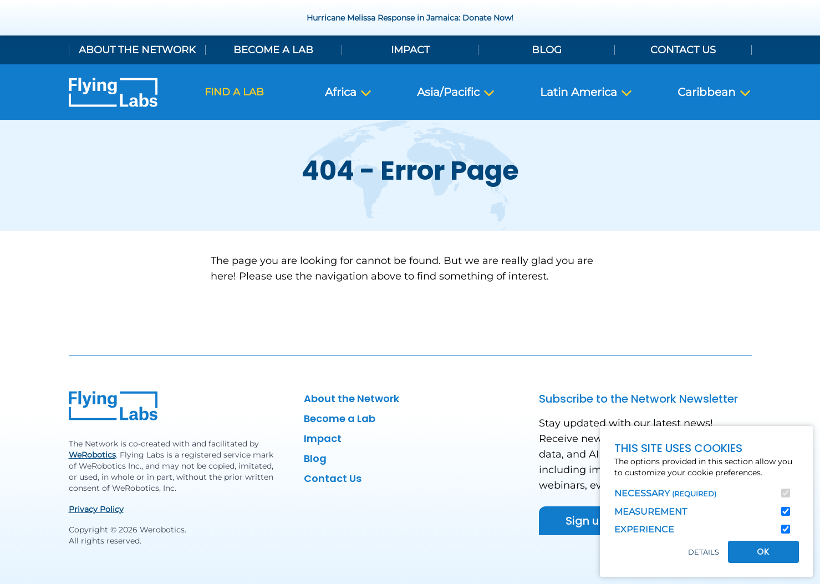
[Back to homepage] (113, 92)
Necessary (665, 493)
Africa (349, 92)
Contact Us (683, 50)
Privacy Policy (96, 509)
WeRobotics (92, 455)
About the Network (137, 50)
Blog (547, 50)
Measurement (650, 511)
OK (763, 551)
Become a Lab (273, 50)
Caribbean (715, 92)
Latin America (586, 92)
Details (703, 552)
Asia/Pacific (456, 92)
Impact (410, 50)
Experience (644, 529)
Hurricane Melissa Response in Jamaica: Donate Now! (410, 18)
